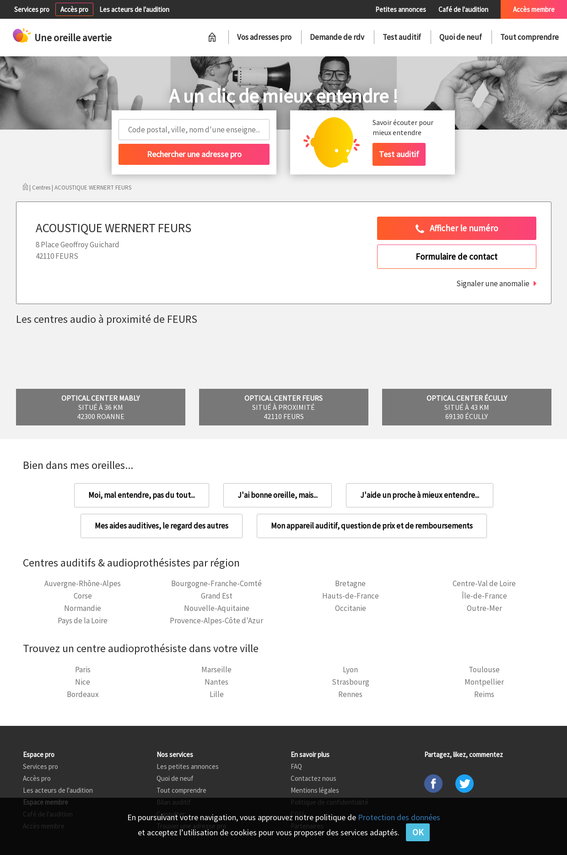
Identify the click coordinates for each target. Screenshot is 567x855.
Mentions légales (315, 790)
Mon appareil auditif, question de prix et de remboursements (372, 526)
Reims (484, 694)
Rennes (350, 694)
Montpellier (484, 682)
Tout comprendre (529, 37)
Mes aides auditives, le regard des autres (161, 526)
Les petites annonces (188, 766)
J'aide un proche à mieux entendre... (419, 495)
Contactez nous (313, 778)
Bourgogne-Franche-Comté (216, 583)
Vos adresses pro (264, 37)
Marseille (216, 669)
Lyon (350, 669)
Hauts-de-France (350, 596)
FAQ (296, 766)
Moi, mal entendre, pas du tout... (141, 495)
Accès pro (74, 9)
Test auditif (402, 37)
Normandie (82, 608)
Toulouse (484, 669)
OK (417, 832)
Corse (83, 596)
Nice (82, 682)
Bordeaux (83, 694)
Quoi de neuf (460, 37)
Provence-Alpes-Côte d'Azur (216, 620)
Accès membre (534, 9)
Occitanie (350, 608)
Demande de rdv (337, 37)
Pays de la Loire (83, 620)
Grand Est (216, 596)
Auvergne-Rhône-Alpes (82, 583)
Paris (83, 669)
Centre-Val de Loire (484, 583)
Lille (217, 694)
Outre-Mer (484, 608)
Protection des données (399, 817)
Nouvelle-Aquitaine (216, 608)
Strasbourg (350, 682)
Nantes (216, 682)
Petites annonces (400, 9)
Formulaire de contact (456, 256)
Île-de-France (484, 596)
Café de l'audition (463, 9)
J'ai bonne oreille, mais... (278, 495)
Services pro (31, 9)
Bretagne (350, 583)
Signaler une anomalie (492, 283)
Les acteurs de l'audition (134, 9)
